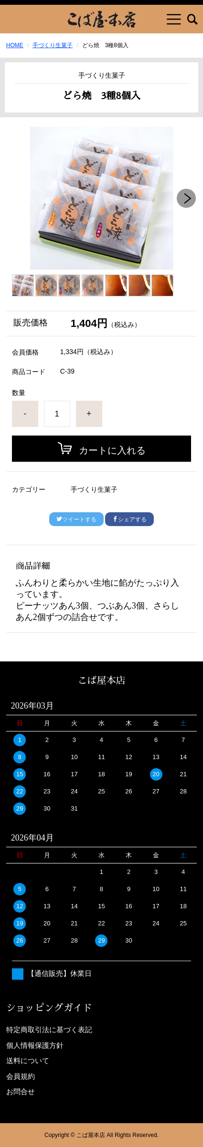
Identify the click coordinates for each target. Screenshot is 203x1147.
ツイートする (76, 519)
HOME (14, 45)
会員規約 (20, 1076)
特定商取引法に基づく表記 (49, 1029)
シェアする (129, 519)
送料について (27, 1060)
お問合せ (20, 1091)
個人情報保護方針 (35, 1045)
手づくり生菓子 (52, 45)
